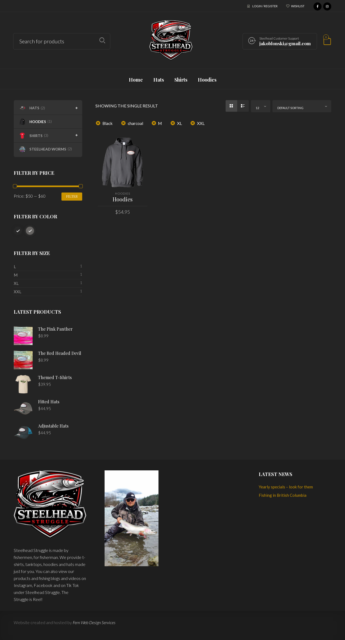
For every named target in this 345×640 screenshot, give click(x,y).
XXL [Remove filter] (201, 123)
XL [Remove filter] (179, 123)
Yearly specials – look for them (286, 486)
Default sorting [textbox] (290, 108)
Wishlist (298, 6)
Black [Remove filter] (107, 123)
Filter (72, 196)
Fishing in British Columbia (282, 495)
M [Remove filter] (160, 123)
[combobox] (260, 106)
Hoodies (122, 193)
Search (102, 40)
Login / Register (265, 6)
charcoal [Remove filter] (135, 123)
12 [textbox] (257, 108)
